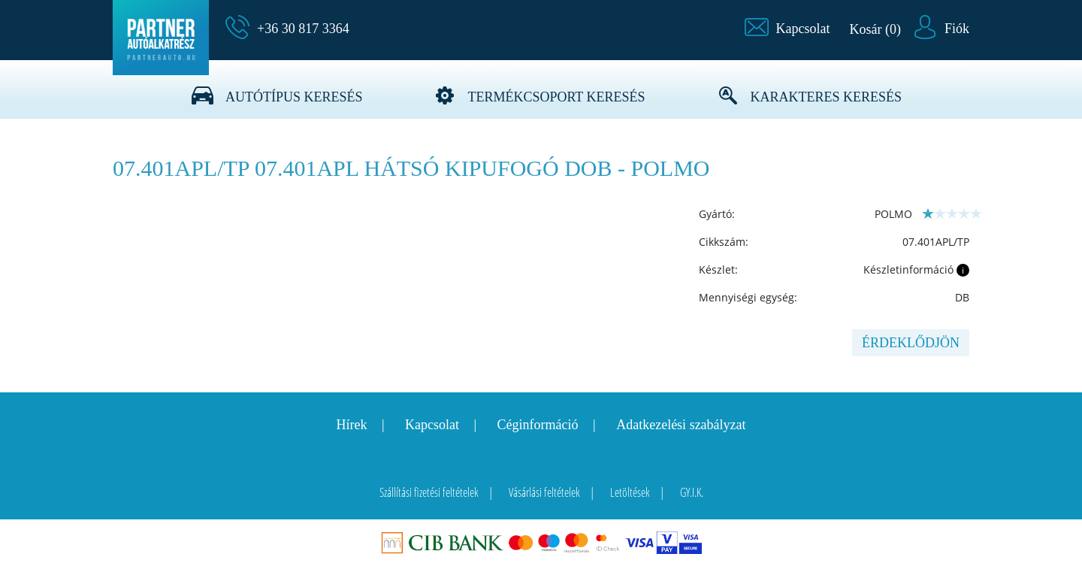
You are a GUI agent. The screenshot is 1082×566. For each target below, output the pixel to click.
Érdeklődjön (911, 342)
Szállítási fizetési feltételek (429, 492)
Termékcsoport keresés (556, 96)
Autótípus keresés (294, 96)
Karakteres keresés (826, 96)
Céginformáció (538, 424)
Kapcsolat (432, 424)
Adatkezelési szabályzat (680, 424)
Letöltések (630, 492)
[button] (787, 28)
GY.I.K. (691, 492)
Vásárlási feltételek (544, 492)
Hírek (351, 424)
